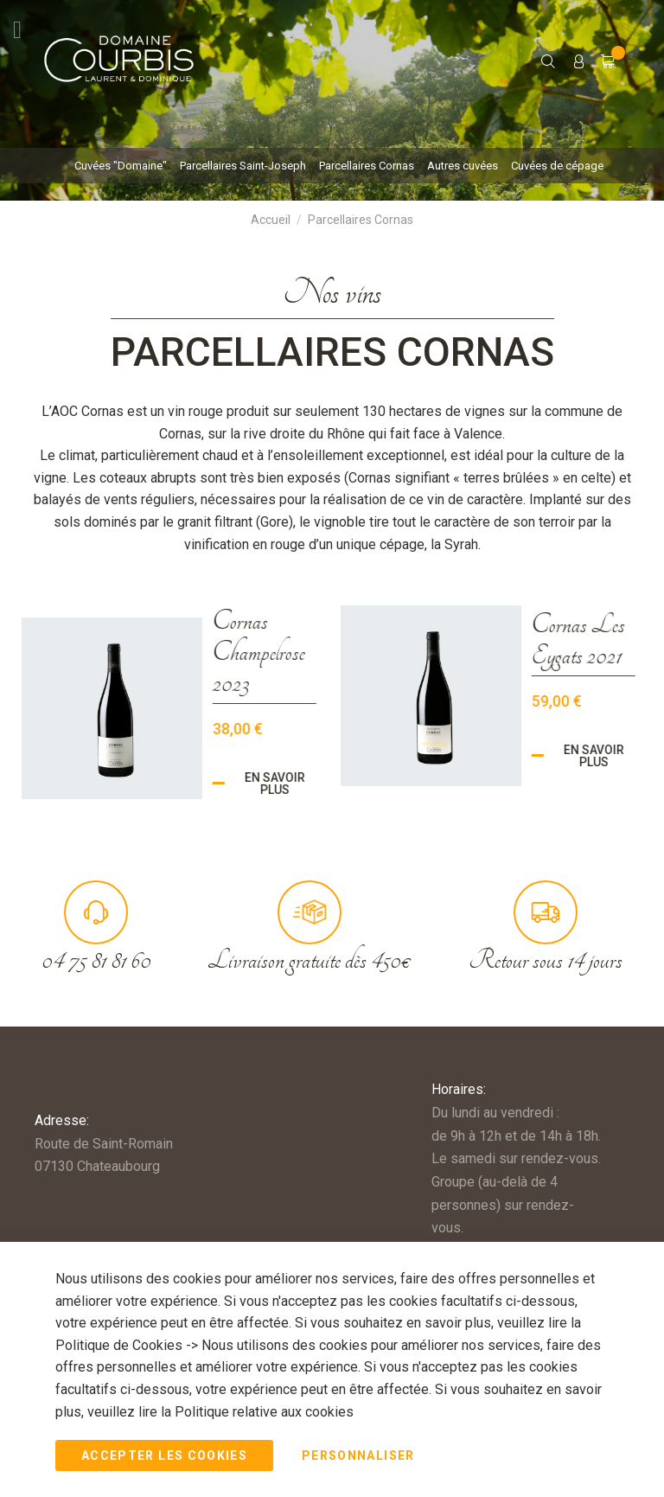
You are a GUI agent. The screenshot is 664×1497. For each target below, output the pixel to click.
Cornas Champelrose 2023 (214, 652)
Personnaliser (358, 1455)
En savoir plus (230, 783)
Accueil (270, 220)
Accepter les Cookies (164, 1455)
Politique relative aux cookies (264, 1411)
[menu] (332, 166)
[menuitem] (120, 165)
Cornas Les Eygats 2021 (533, 640)
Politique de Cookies (120, 1345)
